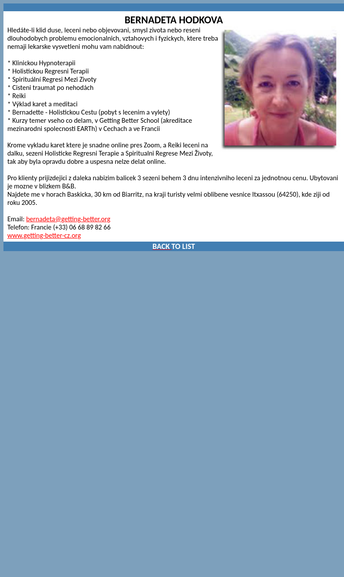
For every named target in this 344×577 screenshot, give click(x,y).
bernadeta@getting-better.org (68, 219)
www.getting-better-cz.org (44, 235)
